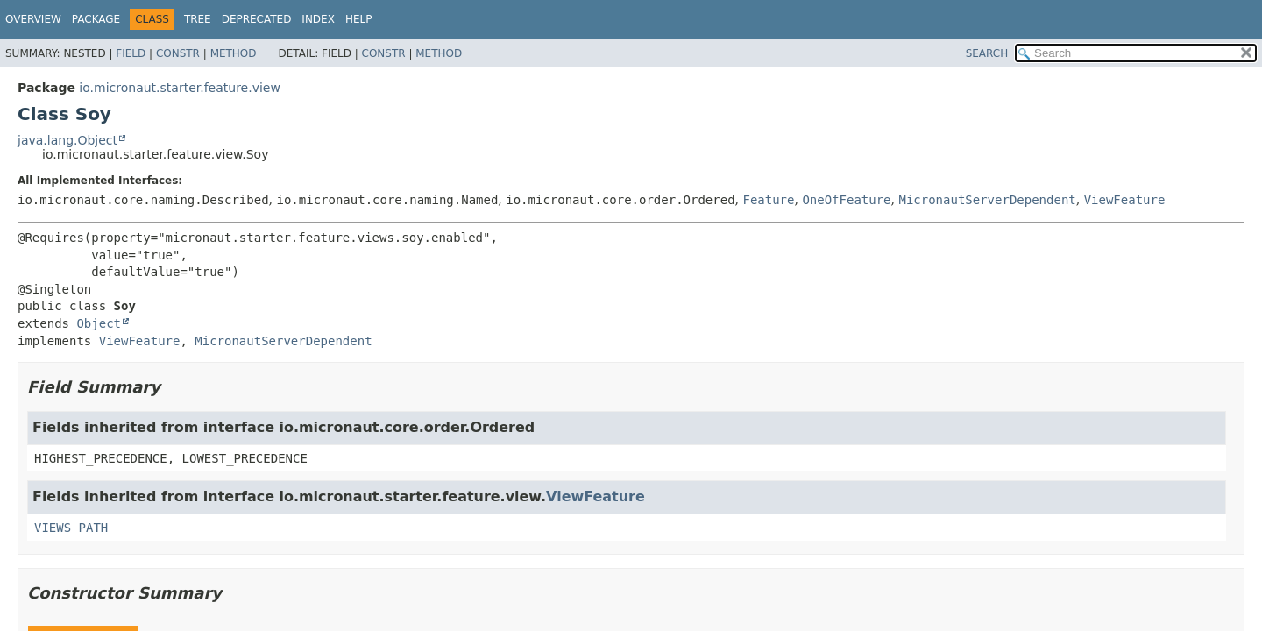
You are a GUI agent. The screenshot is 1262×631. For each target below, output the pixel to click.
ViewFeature (1125, 200)
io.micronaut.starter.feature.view (179, 88)
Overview (33, 19)
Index (318, 19)
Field (130, 53)
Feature (768, 200)
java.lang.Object (67, 140)
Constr (178, 53)
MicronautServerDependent (986, 200)
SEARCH (987, 53)
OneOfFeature (846, 200)
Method (233, 53)
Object (98, 323)
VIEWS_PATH (71, 528)
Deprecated (257, 19)
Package (96, 19)
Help (358, 19)
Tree (197, 19)
